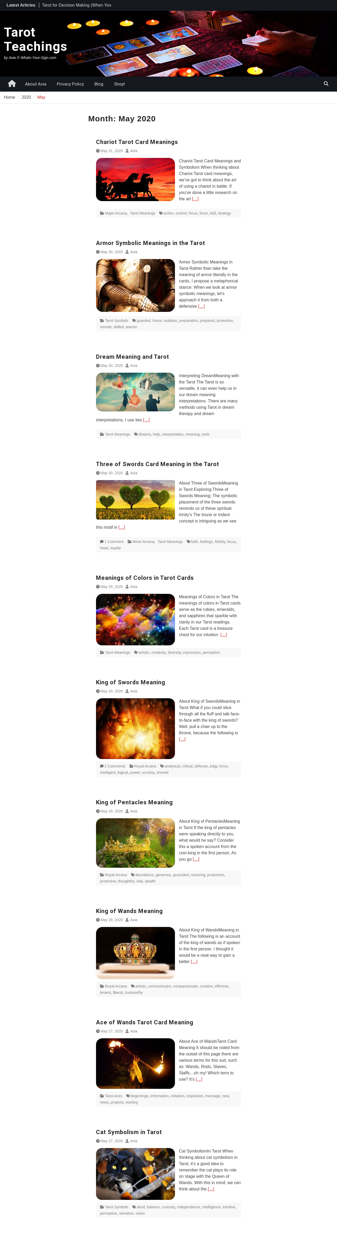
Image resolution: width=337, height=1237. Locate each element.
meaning (192, 434)
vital (139, 881)
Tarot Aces (113, 1096)
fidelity (220, 542)
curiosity (168, 1207)
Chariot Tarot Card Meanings (137, 142)
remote (106, 327)
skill (213, 213)
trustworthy (134, 992)
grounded (181, 875)
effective (221, 986)
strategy (224, 213)
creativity (158, 652)
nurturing (198, 875)
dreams (145, 434)
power (135, 772)
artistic (144, 652)
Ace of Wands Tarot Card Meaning (144, 1022)
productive (215, 875)
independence (188, 1207)
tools (206, 434)
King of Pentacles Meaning (134, 802)
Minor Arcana (143, 542)
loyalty (115, 548)
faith (194, 542)
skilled (119, 327)
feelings (206, 542)
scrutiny (148, 772)
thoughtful (126, 881)
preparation (188, 320)
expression (192, 652)
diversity (174, 652)
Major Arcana (116, 213)
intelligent (107, 772)
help (156, 434)
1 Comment (113, 542)
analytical (172, 766)
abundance (144, 875)
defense (201, 766)
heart (104, 548)
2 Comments (114, 766)
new (225, 1096)
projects (117, 1102)
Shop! (119, 84)
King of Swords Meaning (130, 682)
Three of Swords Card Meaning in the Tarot (157, 464)
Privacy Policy (70, 84)
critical (187, 766)
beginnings (140, 1096)
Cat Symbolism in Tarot (129, 1132)
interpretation (173, 434)
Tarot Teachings (35, 39)
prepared (207, 320)
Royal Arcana (145, 766)
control (181, 213)
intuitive (229, 1207)
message (212, 1096)
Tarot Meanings (142, 213)
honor (157, 320)
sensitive (126, 1213)
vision (140, 1213)
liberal (118, 992)
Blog (98, 84)
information (159, 1096)
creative (206, 986)
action (168, 213)
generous (163, 875)
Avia (133, 151)
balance (153, 1207)
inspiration (194, 1096)
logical (123, 772)
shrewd (162, 772)
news (104, 1102)
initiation (177, 1096)
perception (211, 652)
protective (108, 881)
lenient (105, 992)
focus (193, 213)
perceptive (108, 1213)
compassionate (185, 986)
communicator (159, 986)
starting (132, 1102)
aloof (141, 1207)
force (203, 213)
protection (225, 320)
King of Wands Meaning (129, 911)
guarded (143, 320)
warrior (131, 327)
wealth (150, 881)
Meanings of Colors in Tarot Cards (145, 578)
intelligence (211, 1207)
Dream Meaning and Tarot (132, 356)
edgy (213, 766)
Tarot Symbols (116, 320)
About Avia (35, 84)
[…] (195, 199)
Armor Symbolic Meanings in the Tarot (150, 243)
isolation (170, 320)
